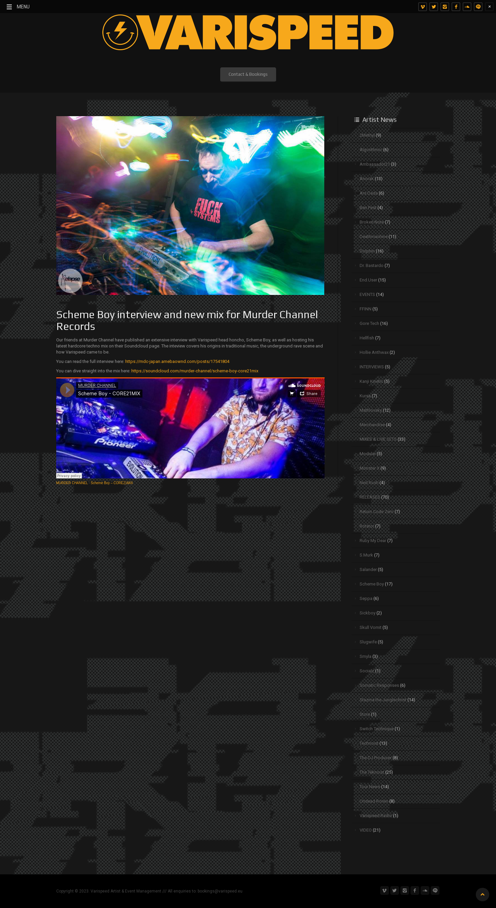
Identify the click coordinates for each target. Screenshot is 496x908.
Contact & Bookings (248, 74)
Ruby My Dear (373, 540)
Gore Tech (369, 323)
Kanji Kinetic (371, 381)
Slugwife (368, 641)
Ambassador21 (375, 164)
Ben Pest (368, 207)
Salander (368, 569)
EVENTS (367, 294)
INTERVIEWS (372, 366)
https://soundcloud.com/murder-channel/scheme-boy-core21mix (194, 370)
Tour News (370, 786)
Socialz (367, 670)
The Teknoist (372, 772)
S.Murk (366, 555)
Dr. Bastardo (372, 265)
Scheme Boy (372, 583)
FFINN (365, 308)
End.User (368, 279)
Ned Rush (369, 482)
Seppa (366, 598)
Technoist (369, 743)
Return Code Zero (377, 511)
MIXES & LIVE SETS (378, 439)
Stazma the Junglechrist (383, 699)
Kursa (365, 395)
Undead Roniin (374, 801)
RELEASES (370, 497)
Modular (368, 453)
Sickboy (367, 612)
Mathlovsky (371, 410)
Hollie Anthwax (374, 352)
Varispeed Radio (376, 815)
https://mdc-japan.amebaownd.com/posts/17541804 (177, 361)
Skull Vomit (371, 627)
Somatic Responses (379, 685)
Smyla (365, 656)
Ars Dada (369, 193)
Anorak (367, 178)
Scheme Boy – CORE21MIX (112, 483)
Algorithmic (371, 149)
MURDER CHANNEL (72, 483)
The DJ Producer (376, 757)
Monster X (369, 468)
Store (365, 714)
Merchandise (372, 424)
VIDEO (366, 830)
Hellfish (367, 337)
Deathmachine (374, 236)
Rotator (367, 526)
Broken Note (372, 222)
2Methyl (367, 135)
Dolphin (367, 251)
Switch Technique (377, 728)
